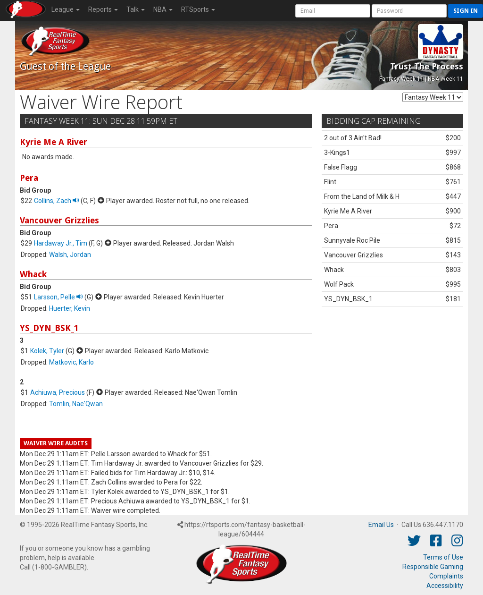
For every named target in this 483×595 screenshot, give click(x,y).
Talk (135, 9)
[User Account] (332, 10)
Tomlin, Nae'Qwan (76, 404)
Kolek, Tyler (47, 351)
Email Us (381, 524)
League (65, 9)
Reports (103, 9)
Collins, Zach (56, 200)
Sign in (465, 10)
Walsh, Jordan (70, 254)
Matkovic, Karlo (71, 362)
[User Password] (409, 10)
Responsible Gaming (432, 566)
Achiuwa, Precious (57, 392)
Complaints (446, 576)
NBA (163, 9)
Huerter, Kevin (69, 308)
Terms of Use (443, 557)
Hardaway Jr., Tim (60, 243)
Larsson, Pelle (58, 297)
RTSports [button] (198, 9)
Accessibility (444, 585)
